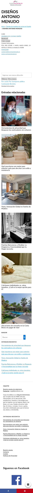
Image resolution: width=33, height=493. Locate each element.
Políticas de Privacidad (10, 455)
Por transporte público (17, 81)
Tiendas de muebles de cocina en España (18, 26)
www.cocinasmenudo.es (9, 54)
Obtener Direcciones (9, 79)
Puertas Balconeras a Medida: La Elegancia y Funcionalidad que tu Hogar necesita (16, 434)
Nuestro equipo (8, 450)
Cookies (5, 454)
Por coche (5, 81)
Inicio (3, 26)
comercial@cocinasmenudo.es (10, 52)
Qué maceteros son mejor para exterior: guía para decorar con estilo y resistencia (16, 425)
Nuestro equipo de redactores (12, 389)
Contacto (6, 452)
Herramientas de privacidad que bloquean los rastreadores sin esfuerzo (16, 420)
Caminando (5, 84)
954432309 (5, 49)
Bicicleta (13, 84)
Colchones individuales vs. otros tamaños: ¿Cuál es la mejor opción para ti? (16, 439)
